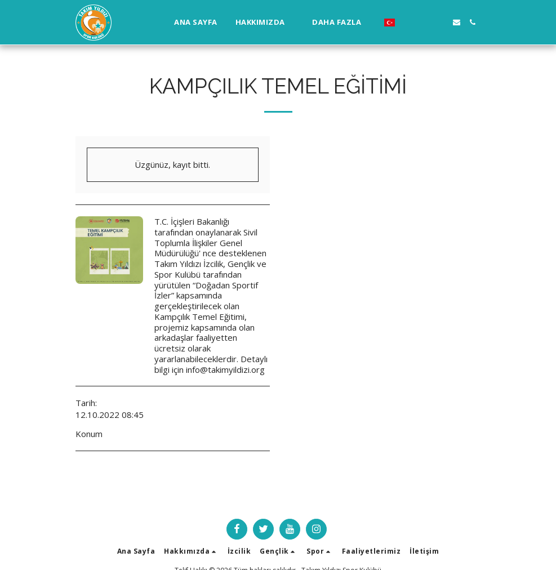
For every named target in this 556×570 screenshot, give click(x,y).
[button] (265, 22)
